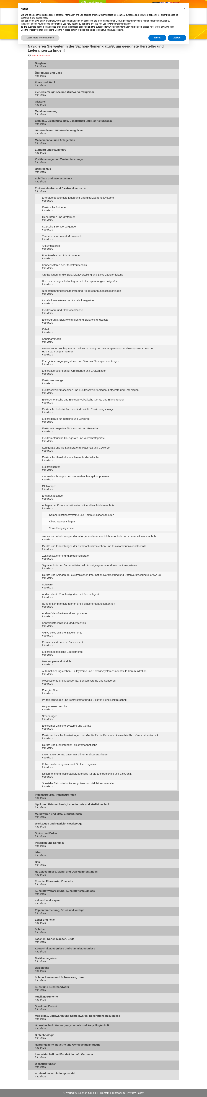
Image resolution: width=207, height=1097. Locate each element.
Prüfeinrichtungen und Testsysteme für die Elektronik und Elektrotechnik (84, 699)
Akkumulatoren (51, 245)
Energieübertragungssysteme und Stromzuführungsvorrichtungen (80, 361)
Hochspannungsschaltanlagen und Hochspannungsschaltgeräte (80, 281)
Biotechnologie (44, 1034)
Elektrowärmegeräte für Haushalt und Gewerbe (70, 428)
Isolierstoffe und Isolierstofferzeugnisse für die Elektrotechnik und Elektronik (86, 773)
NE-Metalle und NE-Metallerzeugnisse (59, 130)
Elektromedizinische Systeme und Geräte (66, 725)
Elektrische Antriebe (54, 207)
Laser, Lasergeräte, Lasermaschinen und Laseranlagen (75, 754)
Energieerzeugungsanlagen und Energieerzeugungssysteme (78, 197)
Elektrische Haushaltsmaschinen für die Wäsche (70, 457)
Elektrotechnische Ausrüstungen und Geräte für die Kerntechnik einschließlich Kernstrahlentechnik (100, 735)
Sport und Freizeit (46, 1006)
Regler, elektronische (54, 706)
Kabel (45, 329)
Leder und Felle (45, 919)
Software (47, 584)
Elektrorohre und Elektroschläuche (62, 309)
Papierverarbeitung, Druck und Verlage (59, 910)
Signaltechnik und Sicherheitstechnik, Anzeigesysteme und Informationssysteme (89, 565)
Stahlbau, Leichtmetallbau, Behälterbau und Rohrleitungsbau (74, 120)
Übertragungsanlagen (62, 521)
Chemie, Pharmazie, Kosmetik (54, 881)
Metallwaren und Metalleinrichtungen (58, 813)
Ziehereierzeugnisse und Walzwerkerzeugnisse (65, 91)
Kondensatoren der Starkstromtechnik (64, 264)
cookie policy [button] (42, 18)
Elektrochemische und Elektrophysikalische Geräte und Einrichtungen (83, 399)
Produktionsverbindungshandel (55, 1073)
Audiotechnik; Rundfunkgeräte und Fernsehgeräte (71, 594)
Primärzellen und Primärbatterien (61, 255)
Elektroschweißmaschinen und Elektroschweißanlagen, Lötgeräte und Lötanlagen (90, 389)
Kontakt (104, 1092)
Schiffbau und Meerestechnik (53, 178)
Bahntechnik (43, 168)
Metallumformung (46, 111)
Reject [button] (157, 37)
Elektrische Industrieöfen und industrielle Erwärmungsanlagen (78, 409)
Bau (37, 861)
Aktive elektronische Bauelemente (62, 632)
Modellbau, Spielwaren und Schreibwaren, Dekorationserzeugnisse (77, 1015)
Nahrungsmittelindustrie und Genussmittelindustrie (67, 1044)
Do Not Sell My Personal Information (112, 24)
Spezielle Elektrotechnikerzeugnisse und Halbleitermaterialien (78, 783)
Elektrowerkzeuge (52, 380)
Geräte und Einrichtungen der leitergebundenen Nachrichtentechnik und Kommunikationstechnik (99, 536)
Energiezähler (50, 690)
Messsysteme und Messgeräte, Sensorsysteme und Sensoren (79, 680)
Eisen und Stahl (45, 82)
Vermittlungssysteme (61, 528)
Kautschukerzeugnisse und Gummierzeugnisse (65, 948)
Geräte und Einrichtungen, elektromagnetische (69, 744)
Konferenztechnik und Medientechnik (64, 622)
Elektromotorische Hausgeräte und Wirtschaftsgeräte (73, 437)
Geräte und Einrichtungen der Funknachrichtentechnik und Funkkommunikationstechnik (94, 546)
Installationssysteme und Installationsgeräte (68, 300)
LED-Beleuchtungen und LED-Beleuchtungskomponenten (76, 476)
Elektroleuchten (51, 466)
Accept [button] (176, 37)
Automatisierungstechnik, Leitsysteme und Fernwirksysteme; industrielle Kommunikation (94, 670)
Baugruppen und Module (56, 661)
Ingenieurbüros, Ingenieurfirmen (55, 794)
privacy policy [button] (167, 27)
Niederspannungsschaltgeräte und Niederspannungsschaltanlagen (81, 290)
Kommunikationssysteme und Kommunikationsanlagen (81, 514)
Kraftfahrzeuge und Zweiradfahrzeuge (59, 159)
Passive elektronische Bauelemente (63, 642)
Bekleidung (42, 967)
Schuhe (40, 929)
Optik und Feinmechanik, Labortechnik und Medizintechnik (72, 804)
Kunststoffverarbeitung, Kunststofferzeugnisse (65, 890)
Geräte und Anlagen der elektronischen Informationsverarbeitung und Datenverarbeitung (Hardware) (101, 574)
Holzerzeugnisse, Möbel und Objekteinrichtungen (66, 871)
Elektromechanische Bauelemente (62, 651)
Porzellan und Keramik (49, 842)
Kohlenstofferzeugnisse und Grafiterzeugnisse (69, 764)
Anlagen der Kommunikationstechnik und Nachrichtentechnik (78, 505)
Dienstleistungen (45, 1063)
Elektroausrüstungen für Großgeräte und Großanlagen (74, 370)
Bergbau (40, 63)
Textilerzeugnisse (46, 958)
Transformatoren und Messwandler (62, 236)
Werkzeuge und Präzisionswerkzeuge (58, 823)
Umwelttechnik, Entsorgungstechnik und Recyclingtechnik (72, 1025)
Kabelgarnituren (51, 338)
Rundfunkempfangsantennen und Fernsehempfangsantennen (78, 603)
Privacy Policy (135, 1092)
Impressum (118, 1092)
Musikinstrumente (46, 996)
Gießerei (40, 101)
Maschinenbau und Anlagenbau (55, 140)
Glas (38, 852)
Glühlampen (49, 486)
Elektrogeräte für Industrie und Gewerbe (66, 418)
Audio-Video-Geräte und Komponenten (65, 613)
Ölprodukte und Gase (48, 72)
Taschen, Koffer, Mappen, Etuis (54, 938)
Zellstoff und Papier (47, 900)
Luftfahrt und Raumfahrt (50, 149)
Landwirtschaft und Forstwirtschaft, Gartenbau (64, 1054)
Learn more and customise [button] (40, 37)
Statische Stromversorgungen (59, 226)
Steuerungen (49, 716)
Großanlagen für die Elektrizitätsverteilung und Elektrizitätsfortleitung (82, 274)
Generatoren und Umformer (58, 216)
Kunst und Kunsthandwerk (52, 986)
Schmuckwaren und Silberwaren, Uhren (60, 977)
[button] (184, 8)
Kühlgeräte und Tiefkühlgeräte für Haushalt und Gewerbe (76, 447)
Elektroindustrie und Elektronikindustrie (60, 188)
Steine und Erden (46, 833)
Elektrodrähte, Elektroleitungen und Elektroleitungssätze (75, 319)
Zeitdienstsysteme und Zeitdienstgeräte (65, 555)
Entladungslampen (53, 495)
